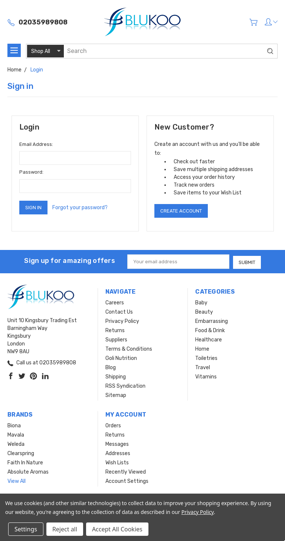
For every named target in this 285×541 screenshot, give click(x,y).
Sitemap (115, 394)
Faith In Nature (25, 462)
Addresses (117, 453)
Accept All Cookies (117, 529)
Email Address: (36, 144)
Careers (114, 302)
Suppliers (116, 339)
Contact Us (119, 311)
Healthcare (208, 339)
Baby (201, 302)
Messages (117, 443)
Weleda (15, 443)
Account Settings (126, 480)
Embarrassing (211, 320)
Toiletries (206, 357)
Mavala (15, 434)
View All (16, 480)
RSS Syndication (125, 385)
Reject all (64, 529)
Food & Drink (210, 330)
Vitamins (206, 376)
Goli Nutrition (121, 357)
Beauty (204, 311)
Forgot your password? (80, 207)
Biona (14, 425)
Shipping (115, 376)
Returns (115, 330)
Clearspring (20, 453)
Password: (31, 172)
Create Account (181, 211)
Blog (110, 367)
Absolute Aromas (28, 471)
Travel (202, 367)
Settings (25, 529)
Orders (113, 425)
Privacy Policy (122, 320)
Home (202, 348)
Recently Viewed (125, 471)
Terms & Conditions (128, 348)
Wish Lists (117, 462)
